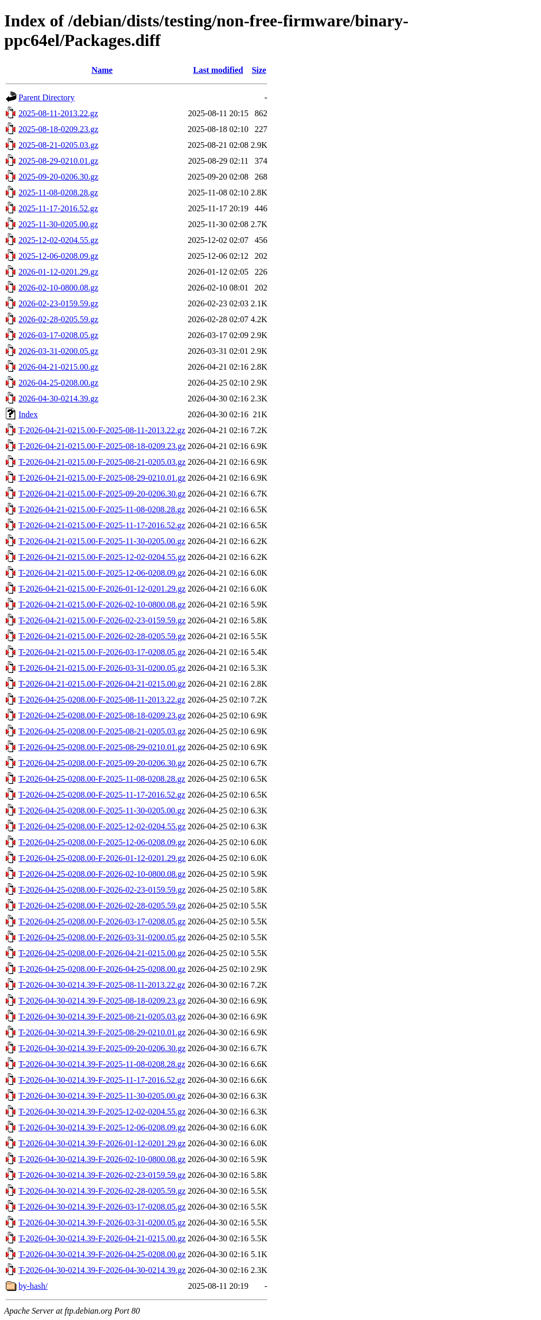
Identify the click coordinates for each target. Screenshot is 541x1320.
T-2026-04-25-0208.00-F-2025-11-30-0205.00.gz (101, 810)
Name (102, 69)
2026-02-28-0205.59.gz (58, 319)
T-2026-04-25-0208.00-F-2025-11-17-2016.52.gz (101, 794)
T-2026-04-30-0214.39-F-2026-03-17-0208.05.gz (101, 1206)
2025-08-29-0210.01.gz (58, 160)
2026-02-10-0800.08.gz (58, 287)
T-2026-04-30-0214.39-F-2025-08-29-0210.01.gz (101, 1032)
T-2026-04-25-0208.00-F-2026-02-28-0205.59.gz (101, 905)
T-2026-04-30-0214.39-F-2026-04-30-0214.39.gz (101, 1270)
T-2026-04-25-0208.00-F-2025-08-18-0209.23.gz (101, 715)
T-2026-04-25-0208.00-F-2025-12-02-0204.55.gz (101, 826)
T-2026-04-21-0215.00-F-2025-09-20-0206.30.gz (101, 493)
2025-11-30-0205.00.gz (58, 224)
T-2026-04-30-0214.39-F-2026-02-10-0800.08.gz (101, 1159)
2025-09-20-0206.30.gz (58, 176)
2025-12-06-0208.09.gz (58, 255)
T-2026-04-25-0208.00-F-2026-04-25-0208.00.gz (101, 969)
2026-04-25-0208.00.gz (58, 382)
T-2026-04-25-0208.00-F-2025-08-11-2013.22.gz (101, 699)
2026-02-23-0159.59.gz (58, 303)
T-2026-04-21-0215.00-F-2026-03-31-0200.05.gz (101, 667)
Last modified (218, 69)
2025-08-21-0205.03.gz (58, 145)
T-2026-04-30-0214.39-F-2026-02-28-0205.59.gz (101, 1190)
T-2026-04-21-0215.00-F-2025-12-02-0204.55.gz (101, 557)
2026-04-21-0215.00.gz (58, 366)
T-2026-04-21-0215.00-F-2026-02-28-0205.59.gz (101, 636)
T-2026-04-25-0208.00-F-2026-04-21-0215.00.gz (101, 953)
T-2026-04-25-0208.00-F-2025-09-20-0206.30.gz (101, 763)
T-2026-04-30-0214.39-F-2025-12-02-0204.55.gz (101, 1111)
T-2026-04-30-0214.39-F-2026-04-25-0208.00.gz (101, 1254)
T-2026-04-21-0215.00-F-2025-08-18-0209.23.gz (101, 446)
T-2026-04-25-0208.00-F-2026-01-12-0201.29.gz (101, 858)
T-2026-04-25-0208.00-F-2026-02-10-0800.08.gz (101, 873)
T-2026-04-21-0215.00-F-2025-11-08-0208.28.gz (101, 509)
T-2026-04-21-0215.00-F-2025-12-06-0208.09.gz (101, 572)
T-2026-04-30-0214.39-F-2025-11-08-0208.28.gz (101, 1064)
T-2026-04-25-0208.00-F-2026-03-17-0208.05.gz (101, 921)
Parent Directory (46, 97)
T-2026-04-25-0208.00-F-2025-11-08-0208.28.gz (101, 778)
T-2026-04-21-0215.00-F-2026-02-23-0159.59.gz (101, 620)
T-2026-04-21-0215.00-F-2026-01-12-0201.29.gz (101, 588)
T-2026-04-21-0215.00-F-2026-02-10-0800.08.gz (101, 604)
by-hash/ (33, 1285)
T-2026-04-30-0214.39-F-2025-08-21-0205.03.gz (101, 1016)
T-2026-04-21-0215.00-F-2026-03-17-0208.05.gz (101, 652)
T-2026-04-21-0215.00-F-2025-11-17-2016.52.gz (101, 525)
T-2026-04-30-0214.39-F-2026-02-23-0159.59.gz (101, 1175)
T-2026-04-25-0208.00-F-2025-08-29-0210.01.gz (101, 747)
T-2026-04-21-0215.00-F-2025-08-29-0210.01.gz (101, 477)
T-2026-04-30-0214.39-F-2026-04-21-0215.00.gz (101, 1238)
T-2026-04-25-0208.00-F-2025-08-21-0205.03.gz (101, 731)
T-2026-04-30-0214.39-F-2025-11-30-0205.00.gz (101, 1095)
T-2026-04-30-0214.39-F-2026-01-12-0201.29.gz (101, 1143)
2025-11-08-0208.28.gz (58, 192)
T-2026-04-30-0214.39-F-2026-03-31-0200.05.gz (101, 1222)
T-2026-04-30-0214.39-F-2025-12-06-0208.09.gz (101, 1127)
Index (28, 414)
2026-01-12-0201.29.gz (58, 271)
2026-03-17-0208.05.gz (58, 335)
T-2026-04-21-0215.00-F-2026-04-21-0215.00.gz (101, 683)
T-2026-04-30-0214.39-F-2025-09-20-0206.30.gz (101, 1048)
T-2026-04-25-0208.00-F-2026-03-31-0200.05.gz (101, 937)
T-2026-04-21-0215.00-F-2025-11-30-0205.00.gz (101, 541)
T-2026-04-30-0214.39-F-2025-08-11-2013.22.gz (101, 984)
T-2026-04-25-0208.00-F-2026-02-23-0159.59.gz (101, 889)
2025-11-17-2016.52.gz (58, 208)
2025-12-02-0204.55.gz (58, 240)
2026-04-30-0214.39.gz (58, 398)
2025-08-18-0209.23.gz (58, 129)
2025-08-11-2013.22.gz (58, 113)
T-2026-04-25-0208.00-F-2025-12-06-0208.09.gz (101, 842)
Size (258, 69)
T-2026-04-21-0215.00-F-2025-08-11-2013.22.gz (101, 430)
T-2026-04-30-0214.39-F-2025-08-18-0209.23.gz (101, 1000)
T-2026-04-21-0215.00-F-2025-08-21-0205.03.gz (101, 461)
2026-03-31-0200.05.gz (58, 351)
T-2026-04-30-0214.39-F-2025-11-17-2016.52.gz (101, 1079)
